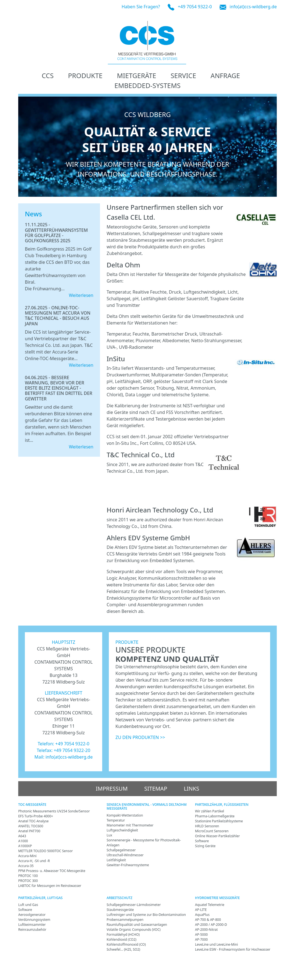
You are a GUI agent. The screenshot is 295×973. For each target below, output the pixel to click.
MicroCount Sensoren (212, 831)
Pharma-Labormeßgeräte (215, 816)
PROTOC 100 (28, 875)
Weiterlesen (81, 295)
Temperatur (116, 820)
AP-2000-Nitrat (206, 929)
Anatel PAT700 (29, 831)
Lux (109, 835)
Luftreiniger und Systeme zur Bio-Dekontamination (146, 914)
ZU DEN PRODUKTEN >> (140, 737)
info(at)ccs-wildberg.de (253, 7)
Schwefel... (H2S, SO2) (123, 949)
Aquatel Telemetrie (209, 904)
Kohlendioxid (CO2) (121, 939)
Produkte (85, 75)
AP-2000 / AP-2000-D (211, 924)
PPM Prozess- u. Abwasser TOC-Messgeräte (51, 870)
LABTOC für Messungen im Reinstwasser (49, 885)
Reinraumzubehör (32, 929)
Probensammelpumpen (125, 919)
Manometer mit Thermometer (130, 825)
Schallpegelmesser (121, 850)
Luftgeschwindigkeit (122, 830)
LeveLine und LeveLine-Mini (216, 944)
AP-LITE (201, 909)
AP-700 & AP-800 (208, 919)
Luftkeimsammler (32, 924)
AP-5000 (201, 934)
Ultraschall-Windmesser (125, 855)
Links (191, 788)
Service (183, 75)
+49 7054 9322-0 (195, 7)
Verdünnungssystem (34, 919)
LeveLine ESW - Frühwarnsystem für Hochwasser (232, 949)
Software (202, 841)
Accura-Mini (27, 856)
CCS (48, 75)
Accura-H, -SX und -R (34, 860)
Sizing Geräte (205, 846)
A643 (22, 836)
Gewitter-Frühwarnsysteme (128, 865)
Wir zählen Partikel (209, 811)
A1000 (23, 841)
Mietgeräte (136, 75)
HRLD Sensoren (207, 826)
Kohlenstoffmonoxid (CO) (126, 944)
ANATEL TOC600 (30, 826)
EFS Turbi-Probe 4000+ (35, 816)
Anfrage (225, 75)
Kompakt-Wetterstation (125, 815)
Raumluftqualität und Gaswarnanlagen (137, 924)
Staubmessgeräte (120, 909)
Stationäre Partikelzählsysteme (219, 821)
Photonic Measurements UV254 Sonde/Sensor (54, 811)
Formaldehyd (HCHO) (123, 934)
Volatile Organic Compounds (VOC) (133, 929)
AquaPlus (202, 914)
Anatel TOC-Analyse (33, 821)
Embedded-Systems (147, 85)
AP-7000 (201, 939)
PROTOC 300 (28, 880)
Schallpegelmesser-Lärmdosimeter (134, 904)
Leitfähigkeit (116, 860)
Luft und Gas (28, 904)
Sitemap (155, 788)
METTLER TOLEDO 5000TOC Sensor (45, 851)
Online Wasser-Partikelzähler (217, 836)
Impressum (112, 788)
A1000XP (25, 846)
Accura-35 (26, 865)
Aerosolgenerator (32, 914)
